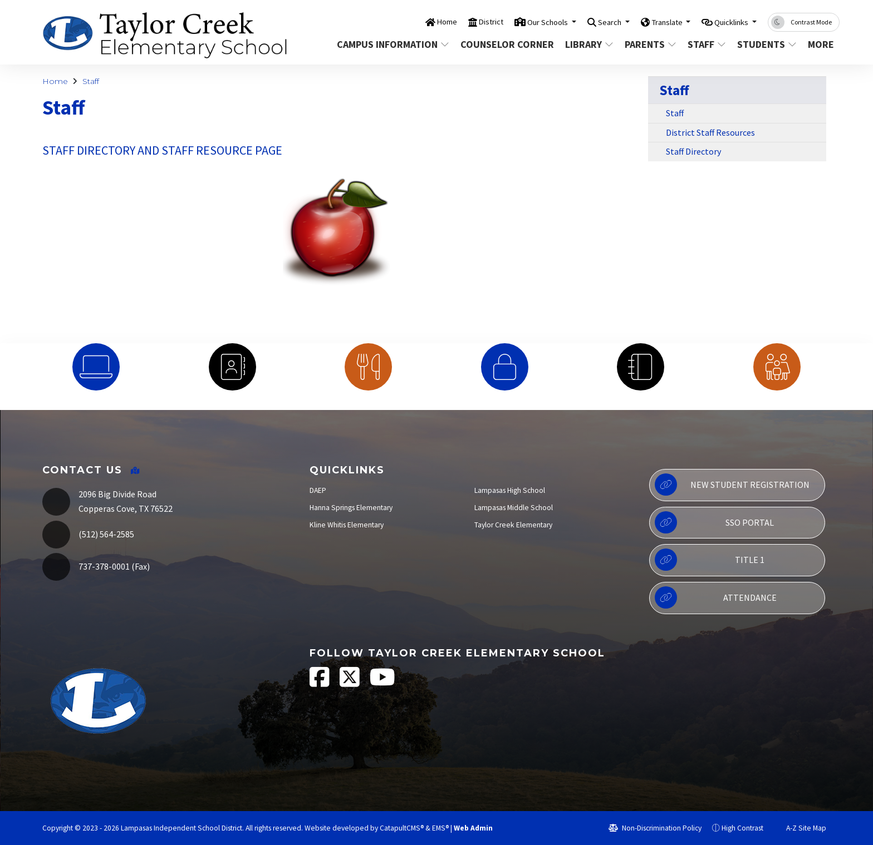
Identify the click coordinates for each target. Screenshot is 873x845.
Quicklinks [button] (727, 22)
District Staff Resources (710, 132)
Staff (707, 44)
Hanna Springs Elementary (351, 507)
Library (589, 44)
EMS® (440, 828)
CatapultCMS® (402, 828)
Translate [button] (652, 22)
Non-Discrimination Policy (655, 828)
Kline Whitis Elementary (347, 525)
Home (405, 22)
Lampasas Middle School (513, 507)
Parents (650, 44)
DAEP (318, 490)
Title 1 (709, 559)
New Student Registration (732, 484)
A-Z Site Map (800, 828)
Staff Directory (693, 151)
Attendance (715, 597)
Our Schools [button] (518, 22)
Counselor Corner (504, 44)
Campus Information (390, 44)
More (822, 44)
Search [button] (587, 22)
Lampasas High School (509, 490)
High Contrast (742, 828)
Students (766, 44)
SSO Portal (714, 522)
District (453, 22)
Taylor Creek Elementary (513, 525)
